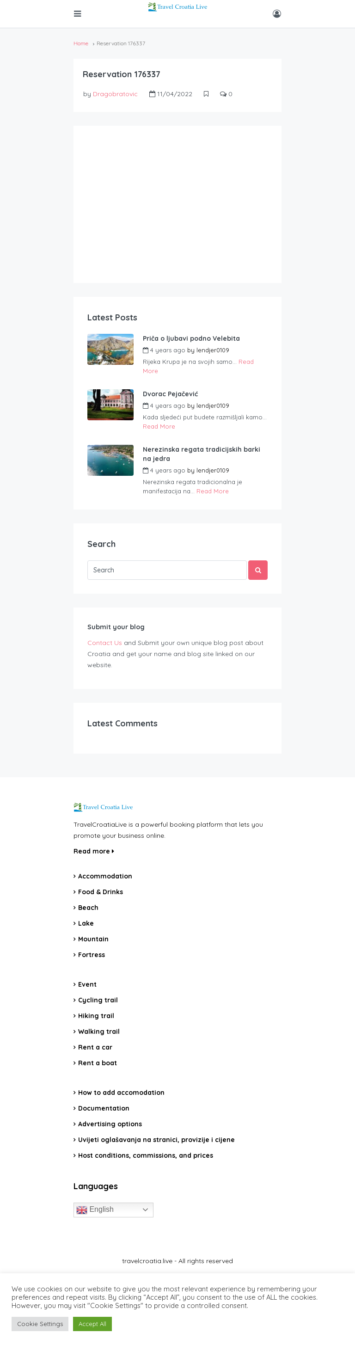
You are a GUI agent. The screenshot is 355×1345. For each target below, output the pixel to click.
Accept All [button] (92, 1323)
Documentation (103, 1108)
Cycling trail (98, 1000)
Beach (88, 907)
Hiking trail (96, 1016)
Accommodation (105, 876)
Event (87, 984)
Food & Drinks (100, 892)
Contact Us (104, 643)
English (95, 1210)
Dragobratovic (115, 94)
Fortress (91, 955)
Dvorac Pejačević (170, 394)
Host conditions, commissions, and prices (145, 1155)
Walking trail (99, 1031)
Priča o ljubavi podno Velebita (191, 338)
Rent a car (95, 1047)
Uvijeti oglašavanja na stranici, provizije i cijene (156, 1140)
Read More (159, 426)
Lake (86, 923)
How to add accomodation (121, 1092)
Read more (93, 851)
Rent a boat (97, 1063)
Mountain (93, 939)
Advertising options (110, 1124)
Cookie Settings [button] (40, 1323)
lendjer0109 (212, 350)
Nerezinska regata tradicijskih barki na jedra (201, 454)
